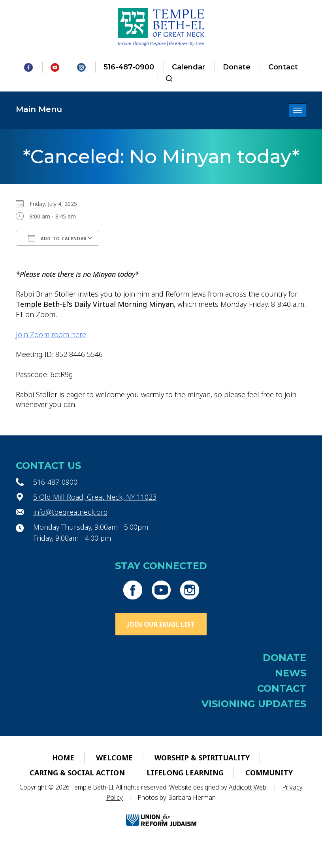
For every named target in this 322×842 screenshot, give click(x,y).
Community (269, 772)
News (290, 673)
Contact (283, 67)
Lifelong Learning (185, 772)
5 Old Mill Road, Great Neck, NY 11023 (94, 497)
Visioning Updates (253, 703)
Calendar (188, 67)
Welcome (114, 757)
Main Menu (39, 109)
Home (63, 757)
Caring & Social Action (77, 772)
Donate (236, 67)
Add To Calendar (57, 238)
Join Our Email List (161, 624)
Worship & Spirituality (202, 757)
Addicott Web (247, 787)
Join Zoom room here (51, 334)
